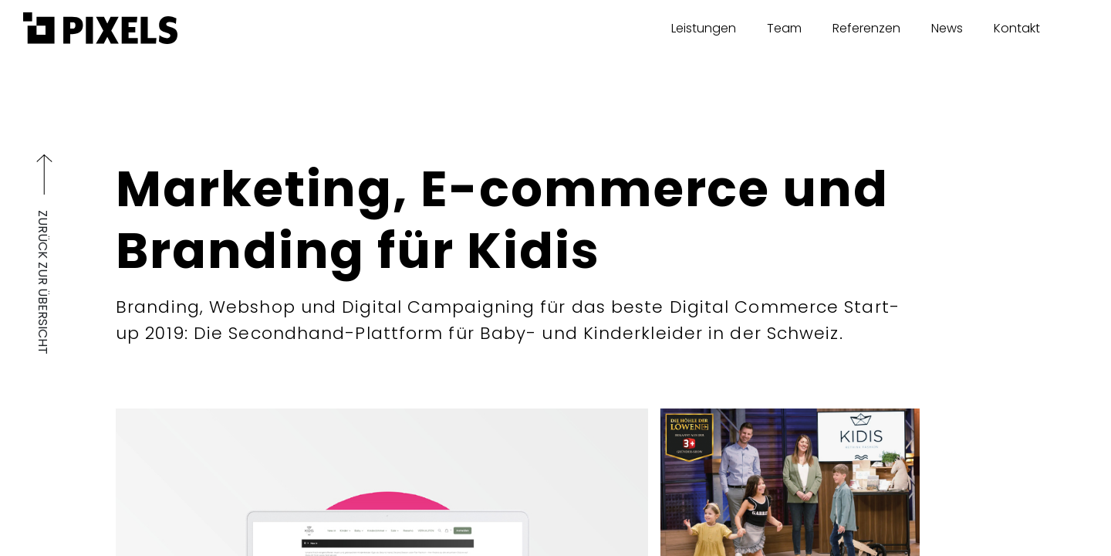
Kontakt (1017, 28)
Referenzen (866, 28)
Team (784, 28)
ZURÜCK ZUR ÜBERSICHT (43, 275)
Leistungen (703, 28)
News (947, 28)
